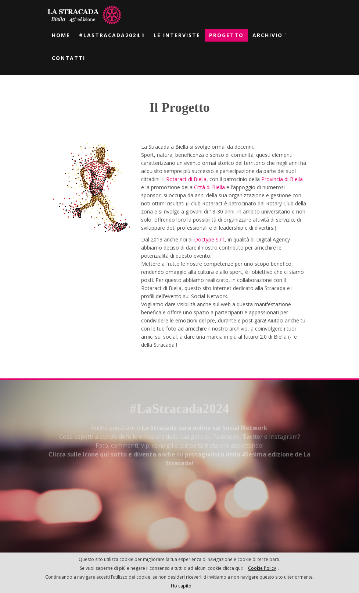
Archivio (269, 35)
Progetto (226, 35)
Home (61, 35)
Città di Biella (209, 186)
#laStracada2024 (112, 35)
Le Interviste (177, 35)
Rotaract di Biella (186, 178)
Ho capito (181, 586)
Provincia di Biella (282, 178)
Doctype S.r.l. (209, 239)
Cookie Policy (262, 568)
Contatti (68, 57)
